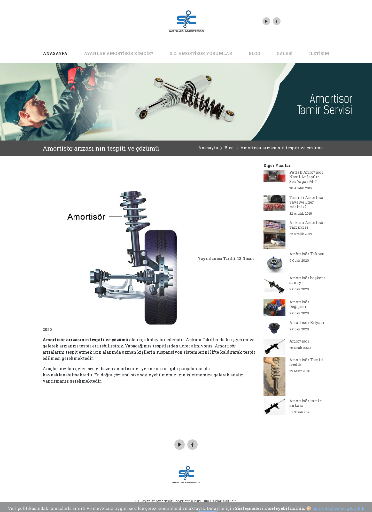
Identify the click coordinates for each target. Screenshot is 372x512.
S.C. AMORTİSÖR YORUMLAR (201, 53)
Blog (229, 147)
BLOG (254, 53)
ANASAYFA (55, 53)
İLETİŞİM (319, 53)
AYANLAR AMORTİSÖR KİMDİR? (118, 53)
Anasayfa (208, 147)
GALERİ (285, 53)
